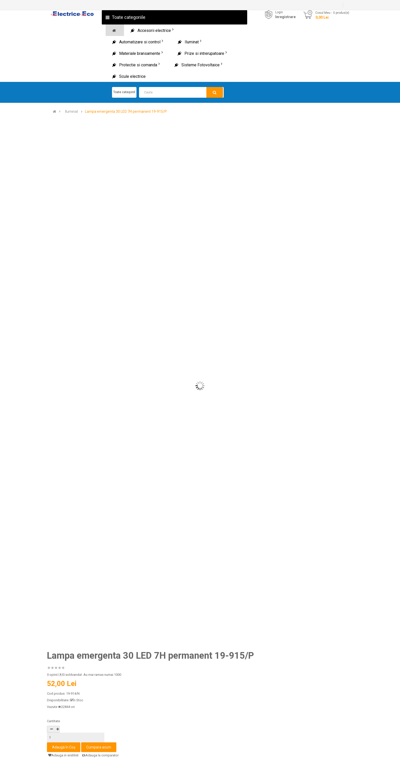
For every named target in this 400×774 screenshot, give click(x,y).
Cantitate (53, 721)
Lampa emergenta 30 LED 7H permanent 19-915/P (126, 111)
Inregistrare (285, 17)
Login (279, 12)
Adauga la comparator (100, 755)
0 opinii (52, 675)
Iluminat (71, 111)
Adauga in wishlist (63, 755)
